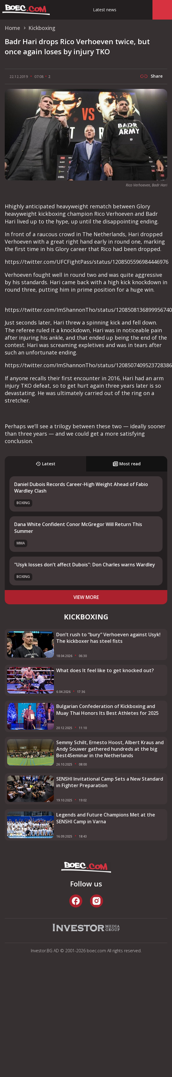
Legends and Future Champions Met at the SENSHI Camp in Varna (105, 817)
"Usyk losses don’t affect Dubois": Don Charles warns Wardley (84, 564)
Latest (45, 463)
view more (86, 597)
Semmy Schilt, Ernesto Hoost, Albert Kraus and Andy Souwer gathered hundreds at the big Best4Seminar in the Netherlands (110, 749)
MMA (21, 543)
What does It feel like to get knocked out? (105, 670)
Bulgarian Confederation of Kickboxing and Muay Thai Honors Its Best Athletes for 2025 (107, 709)
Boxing (23, 502)
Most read (127, 463)
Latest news (104, 9)
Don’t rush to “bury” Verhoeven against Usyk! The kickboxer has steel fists (108, 637)
